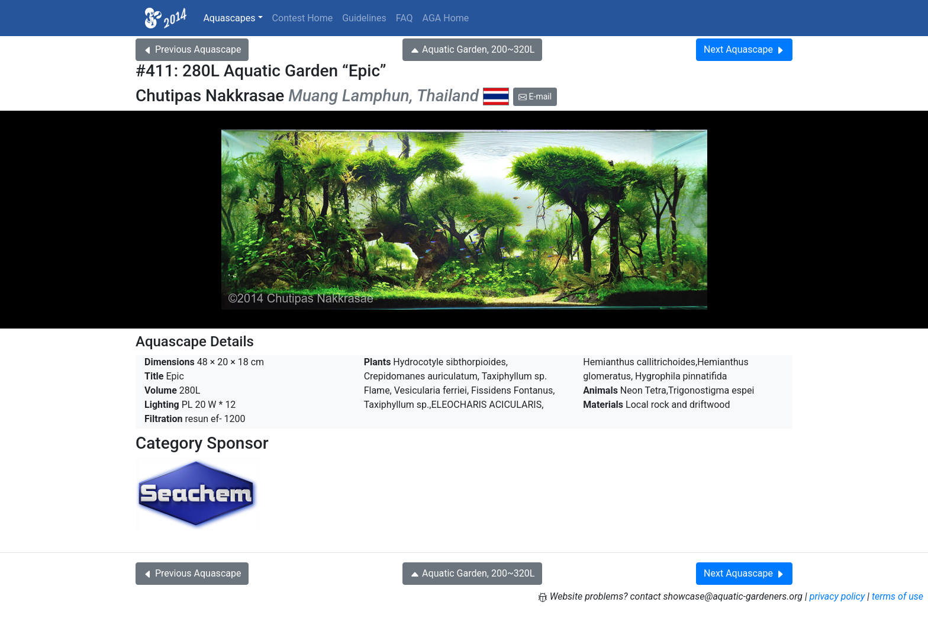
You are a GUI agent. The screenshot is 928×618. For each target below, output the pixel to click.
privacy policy (837, 596)
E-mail (535, 96)
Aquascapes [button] (229, 18)
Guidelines (364, 18)
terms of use (897, 596)
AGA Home (446, 18)
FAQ (404, 18)
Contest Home (302, 18)
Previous (192, 49)
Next (744, 49)
